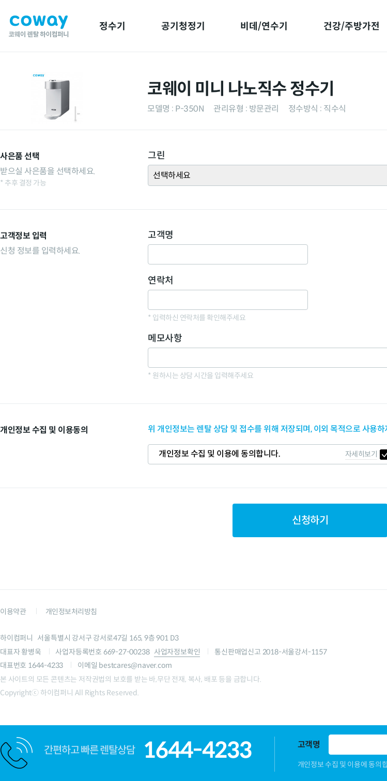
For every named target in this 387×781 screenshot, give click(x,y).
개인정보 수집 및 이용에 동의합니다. (219, 453)
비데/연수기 (264, 26)
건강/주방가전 (351, 26)
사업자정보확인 (177, 652)
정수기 (112, 26)
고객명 (309, 744)
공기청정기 (183, 26)
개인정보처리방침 (71, 611)
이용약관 (13, 611)
